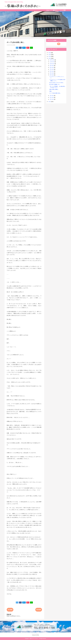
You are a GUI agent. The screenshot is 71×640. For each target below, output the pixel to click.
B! (24, 47)
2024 (49, 56)
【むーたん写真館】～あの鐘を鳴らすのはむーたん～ (57, 87)
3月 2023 (52, 95)
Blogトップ (49, 10)
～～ (23, 6)
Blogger (37, 634)
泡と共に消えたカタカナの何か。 (56, 82)
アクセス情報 (63, 10)
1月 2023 (52, 99)
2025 (49, 54)
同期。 (50, 91)
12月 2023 (52, 59)
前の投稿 (38, 609)
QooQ (38, 635)
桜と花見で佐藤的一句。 (54, 84)
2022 (49, 101)
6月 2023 (52, 71)
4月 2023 (52, 74)
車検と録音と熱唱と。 (54, 89)
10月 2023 (52, 63)
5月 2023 (52, 73)
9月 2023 (52, 65)
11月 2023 (52, 61)
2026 (49, 52)
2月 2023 (52, 97)
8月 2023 (52, 67)
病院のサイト (56, 10)
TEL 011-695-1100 (44, 627)
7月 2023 (52, 69)
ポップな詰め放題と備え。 (55, 93)
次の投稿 (10, 609)
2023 (49, 58)
